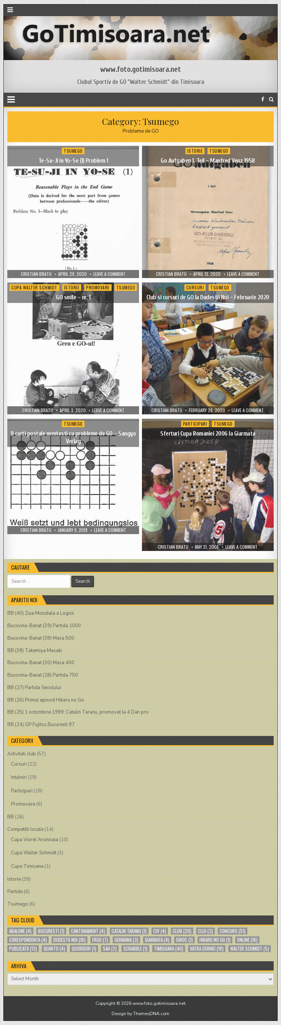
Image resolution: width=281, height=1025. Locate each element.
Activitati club (21, 754)
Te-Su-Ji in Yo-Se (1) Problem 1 (73, 160)
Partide (15, 891)
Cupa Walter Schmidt (34, 287)
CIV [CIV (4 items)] (159, 931)
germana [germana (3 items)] (126, 939)
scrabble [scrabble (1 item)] (135, 948)
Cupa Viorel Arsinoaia (34, 839)
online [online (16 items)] (247, 939)
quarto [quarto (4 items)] (54, 948)
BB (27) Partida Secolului (34, 687)
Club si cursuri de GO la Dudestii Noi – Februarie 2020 (207, 297)
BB (10, 817)
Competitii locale (25, 829)
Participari (195, 424)
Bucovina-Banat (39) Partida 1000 (44, 625)
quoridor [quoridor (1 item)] (84, 948)
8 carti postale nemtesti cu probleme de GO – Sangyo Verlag (73, 437)
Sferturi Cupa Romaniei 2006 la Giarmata (207, 433)
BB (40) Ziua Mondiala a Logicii (40, 613)
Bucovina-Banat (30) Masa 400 (40, 662)
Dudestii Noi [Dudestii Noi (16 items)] (69, 939)
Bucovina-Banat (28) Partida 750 (42, 675)
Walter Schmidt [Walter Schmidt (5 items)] (249, 948)
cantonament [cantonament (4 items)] (88, 931)
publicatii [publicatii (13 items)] (23, 948)
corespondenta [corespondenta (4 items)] (28, 939)
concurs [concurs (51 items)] (233, 931)
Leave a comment (109, 274)
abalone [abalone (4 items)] (20, 931)
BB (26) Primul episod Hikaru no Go (45, 700)
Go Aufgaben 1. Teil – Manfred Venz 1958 (208, 160)
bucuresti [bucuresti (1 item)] (51, 931)
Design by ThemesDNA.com (140, 1014)
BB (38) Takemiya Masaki (34, 650)
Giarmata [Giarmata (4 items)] (157, 939)
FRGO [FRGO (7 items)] (100, 939)
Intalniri (19, 777)
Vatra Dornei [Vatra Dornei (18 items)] (207, 948)
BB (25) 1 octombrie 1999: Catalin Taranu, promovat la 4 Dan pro (78, 712)
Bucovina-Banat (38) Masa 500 (40, 638)
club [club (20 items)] (182, 931)
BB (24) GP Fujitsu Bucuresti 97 (41, 724)
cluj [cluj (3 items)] (205, 931)
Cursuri (195, 287)
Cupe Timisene (27, 866)
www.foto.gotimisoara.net (140, 69)
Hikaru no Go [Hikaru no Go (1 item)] (215, 939)
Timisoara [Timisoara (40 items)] (168, 948)
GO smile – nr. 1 (73, 297)
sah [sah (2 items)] (110, 948)
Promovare (98, 287)
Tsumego (73, 151)
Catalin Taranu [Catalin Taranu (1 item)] (129, 931)
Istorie (195, 151)
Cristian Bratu (36, 274)
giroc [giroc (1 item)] (184, 939)
